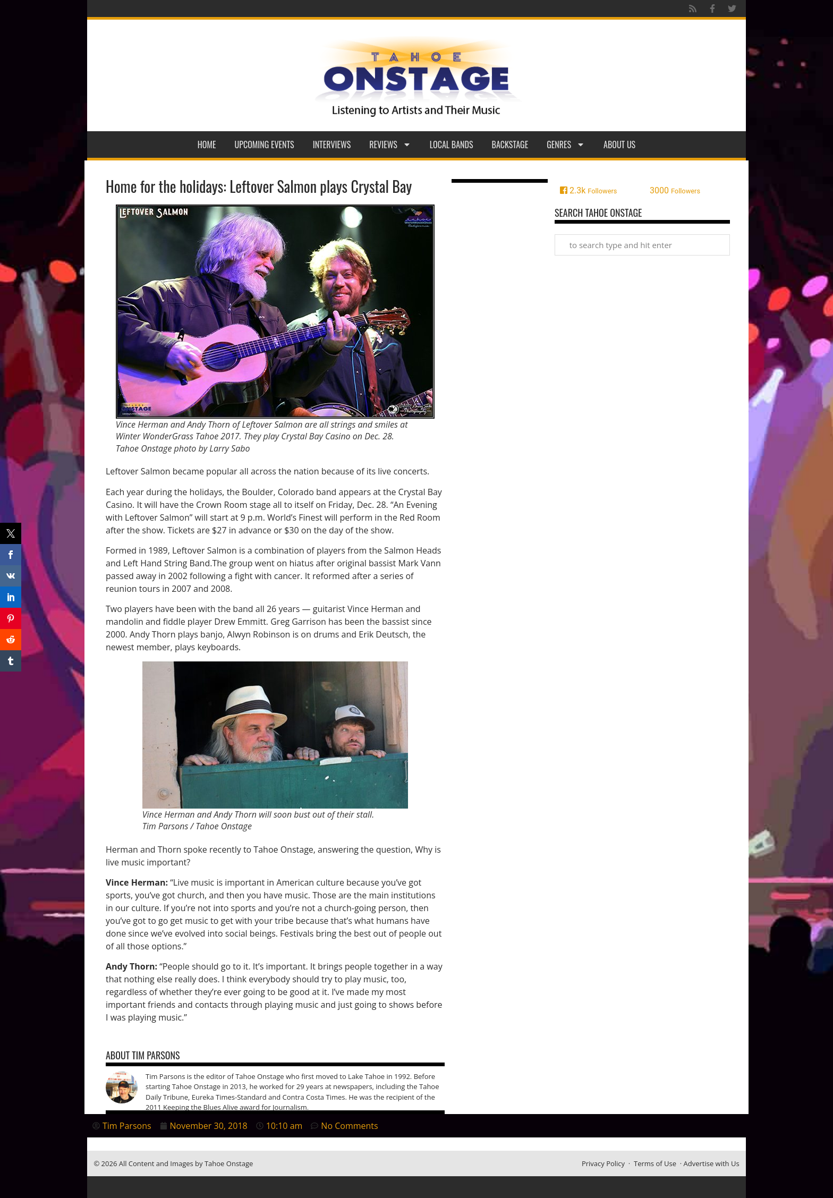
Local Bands (451, 144)
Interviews (332, 144)
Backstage (510, 144)
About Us (619, 144)
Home (207, 144)
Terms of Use (655, 1163)
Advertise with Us (712, 1163)
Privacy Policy (603, 1163)
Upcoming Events (264, 144)
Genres (566, 144)
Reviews (390, 144)
